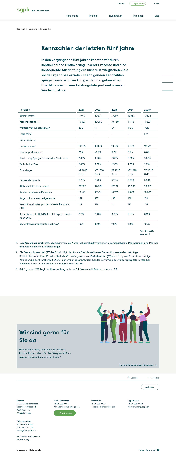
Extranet (134, 377)
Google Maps (24, 412)
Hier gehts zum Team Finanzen (136, 364)
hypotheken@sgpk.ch (139, 406)
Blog (156, 15)
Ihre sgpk (21, 28)
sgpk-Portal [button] (139, 3)
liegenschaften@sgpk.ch (104, 406)
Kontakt (121, 3)
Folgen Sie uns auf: (149, 450)
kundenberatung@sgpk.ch (67, 406)
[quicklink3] (167, 87)
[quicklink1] (167, 72)
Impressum (22, 450)
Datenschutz (35, 450)
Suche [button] (156, 3)
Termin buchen (66, 413)
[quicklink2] (167, 79)
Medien (155, 377)
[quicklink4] (167, 95)
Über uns (33, 28)
